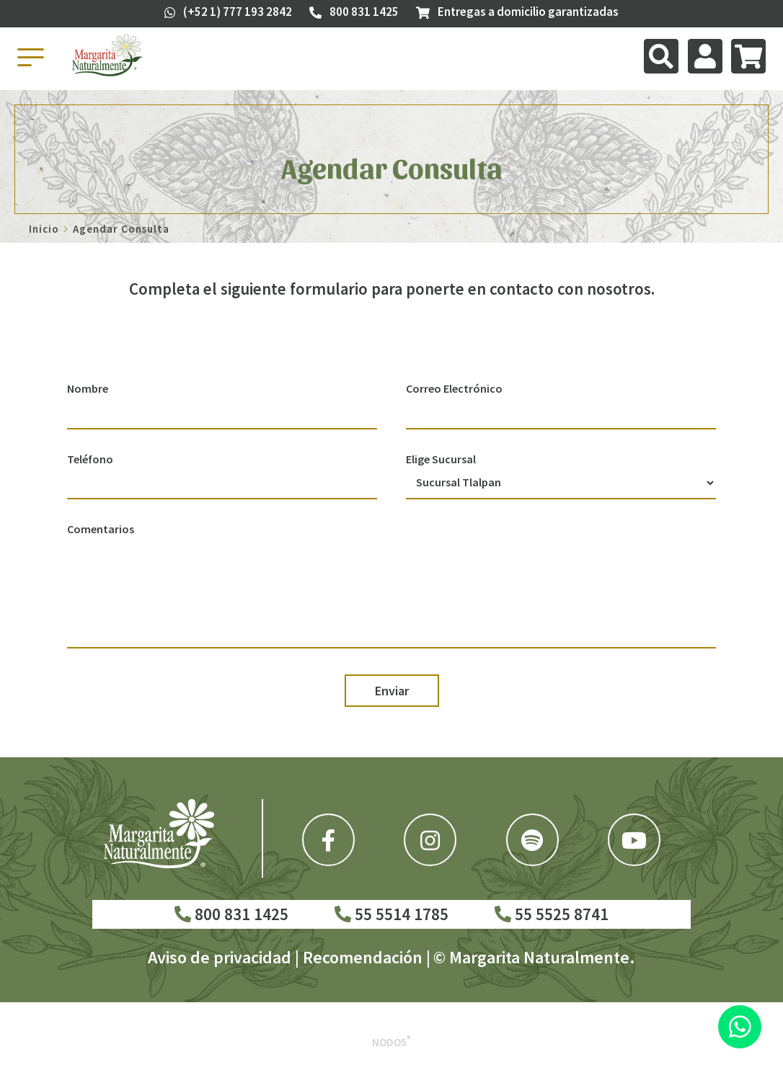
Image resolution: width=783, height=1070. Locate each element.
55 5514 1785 (391, 914)
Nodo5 (391, 1042)
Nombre (87, 388)
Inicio (44, 229)
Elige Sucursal (441, 459)
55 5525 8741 (552, 914)
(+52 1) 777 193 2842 (228, 11)
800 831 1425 (231, 914)
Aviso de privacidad (219, 957)
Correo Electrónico (454, 388)
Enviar (392, 690)
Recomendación (363, 957)
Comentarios (100, 529)
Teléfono (90, 459)
